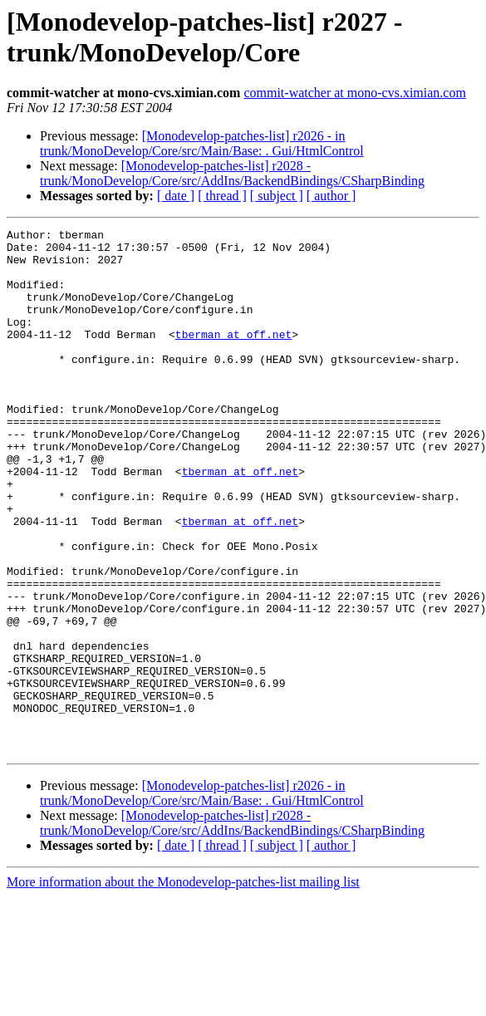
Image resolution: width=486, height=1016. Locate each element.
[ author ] (331, 196)
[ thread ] (222, 196)
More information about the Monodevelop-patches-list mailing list (183, 986)
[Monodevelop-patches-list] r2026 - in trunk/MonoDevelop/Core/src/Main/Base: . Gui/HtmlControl (202, 143)
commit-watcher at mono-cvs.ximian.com (354, 93)
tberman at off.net (233, 356)
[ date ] (175, 196)
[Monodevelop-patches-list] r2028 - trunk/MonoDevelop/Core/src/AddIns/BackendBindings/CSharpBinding (232, 173)
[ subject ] (276, 196)
